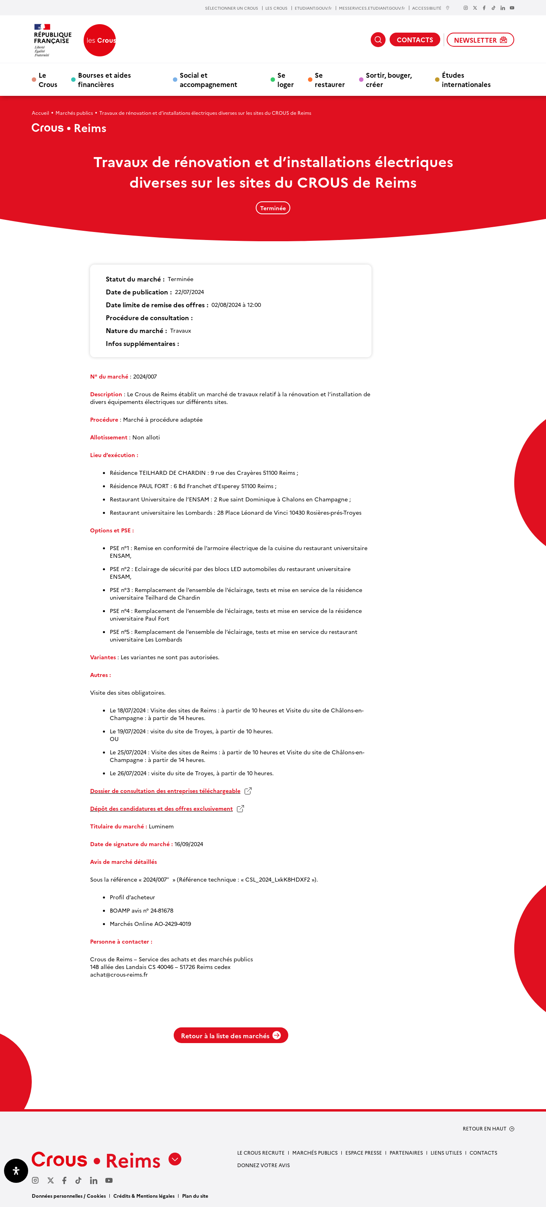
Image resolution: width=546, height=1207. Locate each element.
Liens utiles (446, 1152)
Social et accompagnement (208, 79)
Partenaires (406, 1152)
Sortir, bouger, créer (389, 79)
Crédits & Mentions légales (143, 1195)
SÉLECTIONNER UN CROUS (231, 8)
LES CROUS (276, 8)
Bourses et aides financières (104, 79)
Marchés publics (74, 112)
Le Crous (48, 79)
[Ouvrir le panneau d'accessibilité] (16, 1171)
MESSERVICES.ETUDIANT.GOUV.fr (372, 8)
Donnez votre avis (263, 1164)
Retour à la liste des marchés (231, 1035)
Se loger (285, 79)
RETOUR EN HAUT (485, 1128)
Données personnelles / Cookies (69, 1195)
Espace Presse (363, 1152)
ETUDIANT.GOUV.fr (313, 8)
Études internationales (466, 79)
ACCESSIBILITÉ (431, 8)
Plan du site (195, 1195)
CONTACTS (415, 39)
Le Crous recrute (261, 1152)
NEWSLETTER (480, 39)
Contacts (483, 1152)
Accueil (40, 112)
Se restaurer (330, 79)
